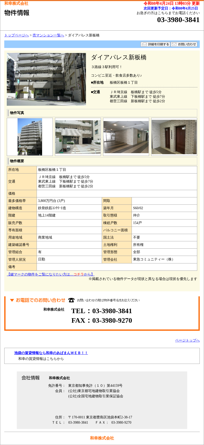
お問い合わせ (184, 44)
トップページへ (16, 35)
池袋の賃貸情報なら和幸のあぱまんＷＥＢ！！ (51, 353)
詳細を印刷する (155, 44)
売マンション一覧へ (48, 35)
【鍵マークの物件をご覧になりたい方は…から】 (50, 274)
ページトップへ (187, 340)
